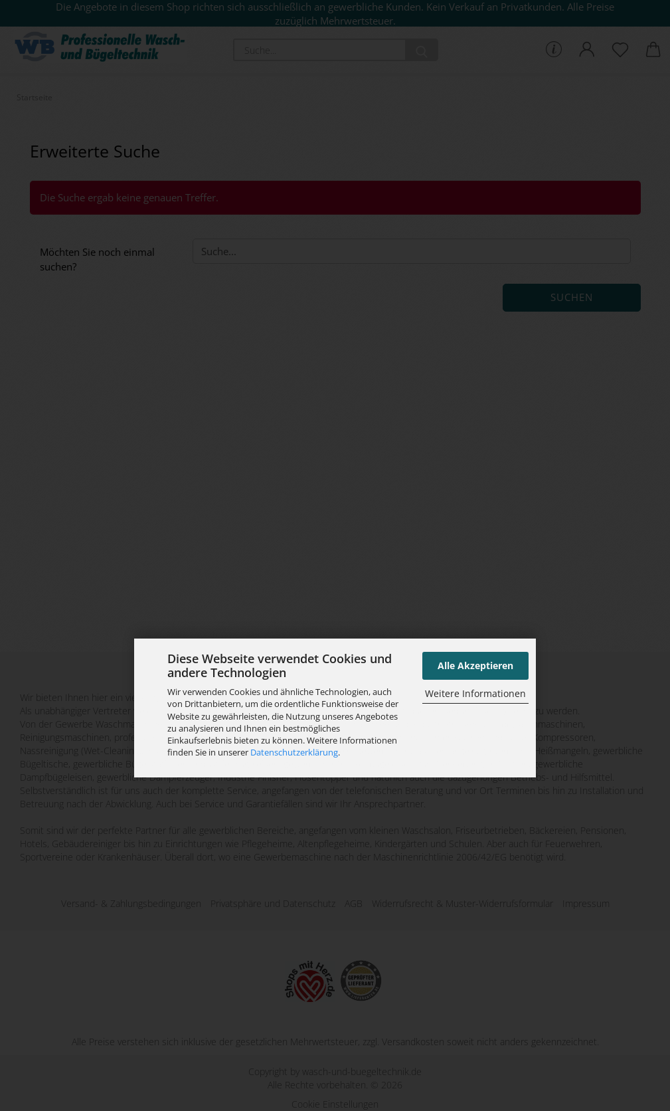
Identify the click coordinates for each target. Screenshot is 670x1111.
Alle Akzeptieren (475, 665)
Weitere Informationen (475, 693)
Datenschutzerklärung (294, 752)
